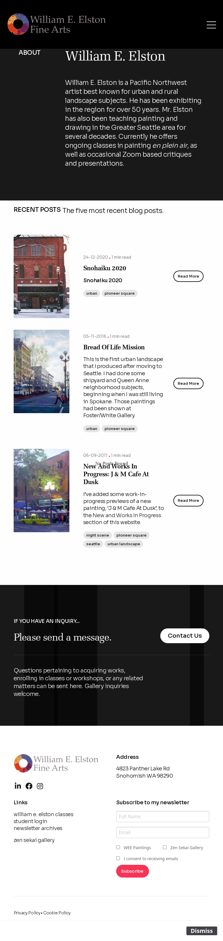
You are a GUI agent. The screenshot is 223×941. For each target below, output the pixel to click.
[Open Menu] (211, 24)
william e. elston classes (43, 814)
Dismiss (202, 931)
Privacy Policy (27, 913)
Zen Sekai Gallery (186, 847)
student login (30, 821)
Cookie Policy (56, 913)
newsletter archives (38, 828)
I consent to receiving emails (151, 858)
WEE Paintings (137, 847)
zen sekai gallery (34, 840)
